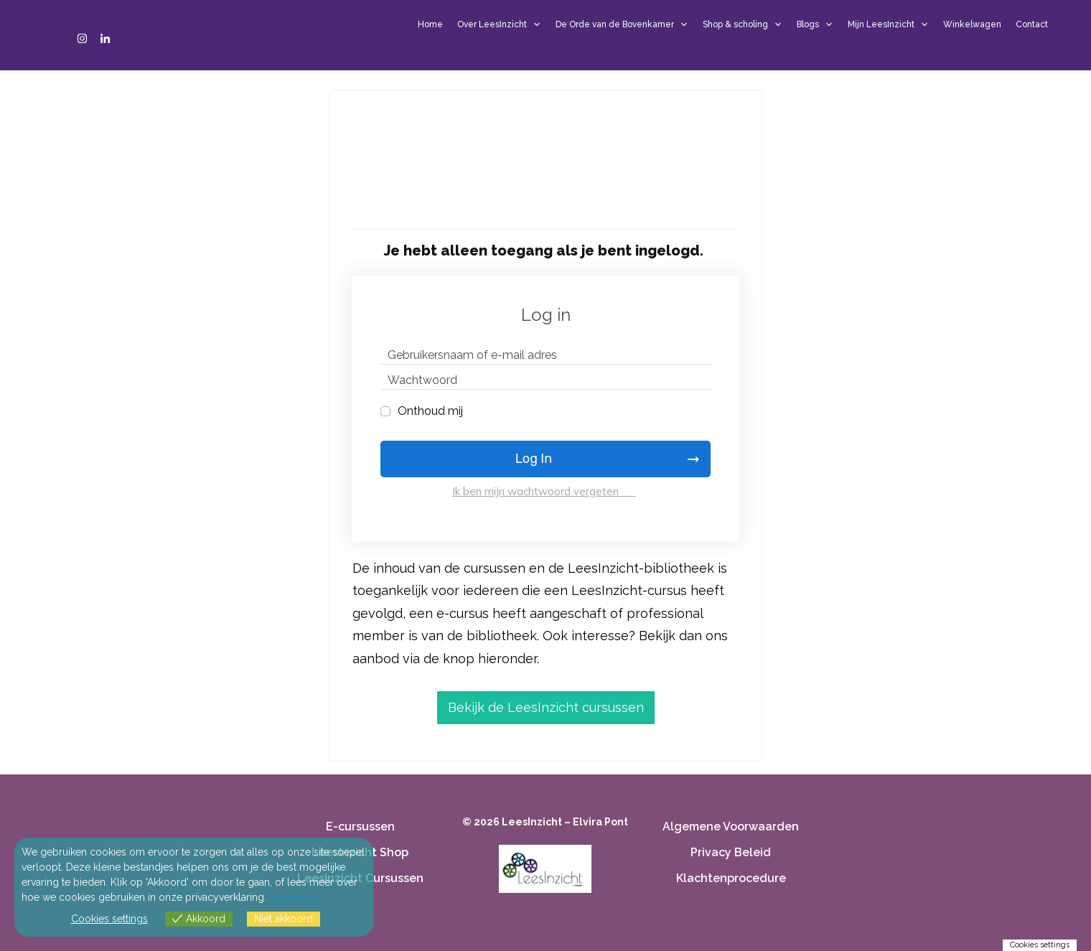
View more (294, 897)
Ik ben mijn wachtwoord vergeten (544, 491)
